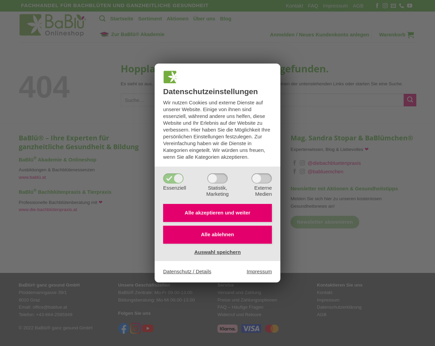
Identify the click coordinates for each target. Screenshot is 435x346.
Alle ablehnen (217, 234)
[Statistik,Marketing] (217, 178)
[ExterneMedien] (261, 178)
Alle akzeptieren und (217, 212)
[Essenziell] (173, 178)
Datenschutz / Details (187, 271)
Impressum (259, 271)
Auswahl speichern (217, 252)
